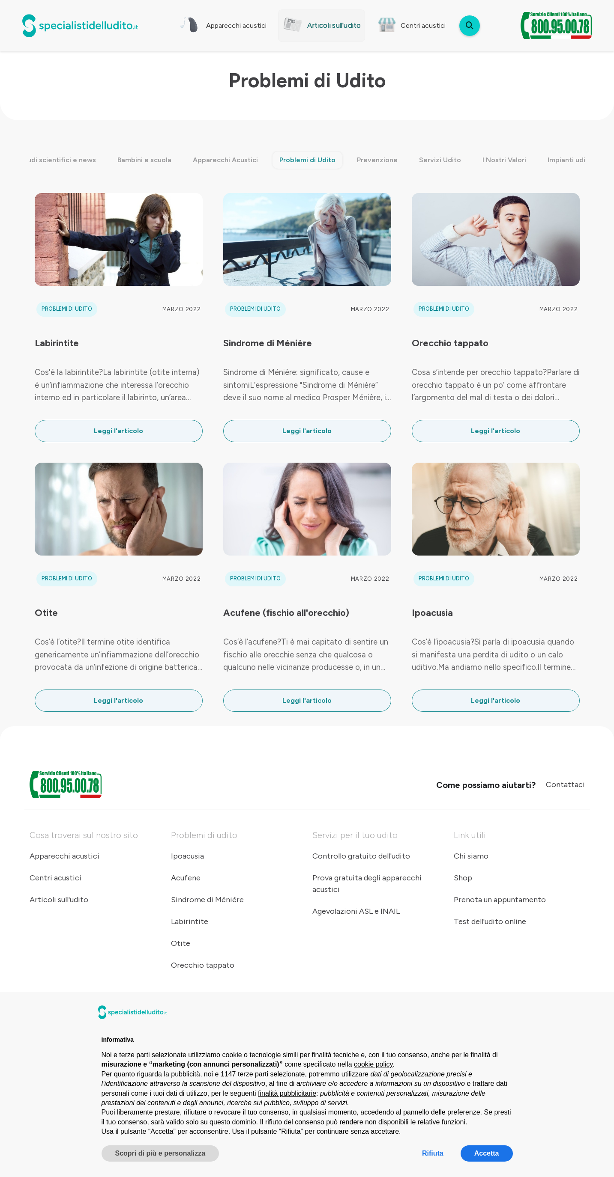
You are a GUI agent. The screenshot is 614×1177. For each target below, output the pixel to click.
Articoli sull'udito (59, 899)
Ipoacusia (432, 612)
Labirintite (57, 342)
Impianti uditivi (572, 160)
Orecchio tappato (450, 342)
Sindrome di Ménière (267, 342)
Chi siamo (471, 856)
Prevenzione (377, 160)
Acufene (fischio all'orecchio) (286, 612)
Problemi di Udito (307, 160)
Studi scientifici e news (58, 160)
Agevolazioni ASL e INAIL (356, 911)
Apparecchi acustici (64, 856)
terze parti (253, 1074)
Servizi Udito (440, 160)
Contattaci (565, 784)
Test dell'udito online (490, 921)
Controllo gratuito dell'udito (361, 856)
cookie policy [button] (373, 1064)
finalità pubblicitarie (287, 1093)
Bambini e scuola (144, 160)
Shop (463, 878)
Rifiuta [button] (432, 1153)
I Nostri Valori (504, 160)
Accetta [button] (486, 1153)
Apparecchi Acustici (225, 160)
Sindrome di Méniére (207, 899)
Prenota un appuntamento (500, 899)
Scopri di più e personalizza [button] (160, 1153)
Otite (46, 612)
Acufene (186, 878)
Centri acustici (55, 878)
